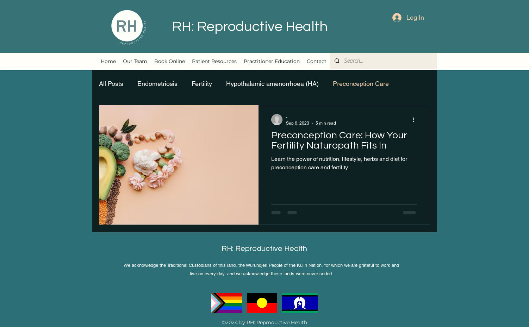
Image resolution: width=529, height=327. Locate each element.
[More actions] (416, 119)
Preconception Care (361, 83)
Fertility (202, 83)
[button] (214, 61)
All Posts (111, 83)
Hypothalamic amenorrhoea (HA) (272, 83)
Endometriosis (157, 83)
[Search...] (383, 61)
